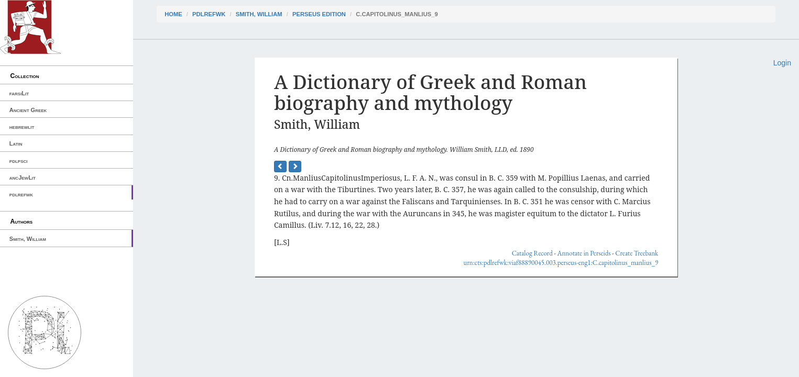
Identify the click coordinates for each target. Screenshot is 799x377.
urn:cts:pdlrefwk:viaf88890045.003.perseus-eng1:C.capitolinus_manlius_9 (561, 262)
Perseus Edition (319, 14)
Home (173, 14)
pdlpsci (18, 161)
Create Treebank (636, 253)
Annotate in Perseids (584, 253)
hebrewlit (22, 127)
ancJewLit (22, 177)
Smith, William (27, 239)
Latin (16, 143)
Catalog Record (532, 253)
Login (782, 63)
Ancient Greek (28, 110)
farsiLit (19, 93)
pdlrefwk (21, 194)
